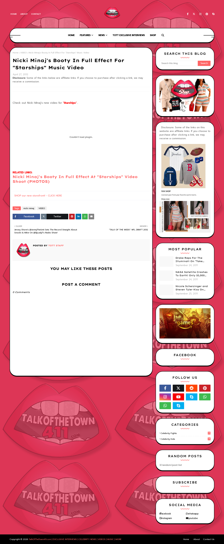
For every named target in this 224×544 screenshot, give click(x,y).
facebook (166, 513)
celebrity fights (186, 433)
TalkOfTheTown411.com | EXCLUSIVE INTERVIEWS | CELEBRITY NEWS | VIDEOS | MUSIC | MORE (75, 539)
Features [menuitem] (85, 35)
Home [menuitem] (71, 35)
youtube (193, 518)
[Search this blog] (178, 63)
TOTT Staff (55, 245)
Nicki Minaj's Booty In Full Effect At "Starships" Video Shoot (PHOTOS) (75, 179)
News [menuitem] (102, 35)
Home (13, 14)
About (24, 14)
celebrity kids (186, 439)
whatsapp (193, 513)
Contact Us (208, 539)
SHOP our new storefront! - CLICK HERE (38, 195)
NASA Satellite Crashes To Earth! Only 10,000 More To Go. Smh (192, 274)
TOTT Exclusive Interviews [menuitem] (129, 35)
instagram (166, 518)
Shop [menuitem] (153, 35)
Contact (36, 14)
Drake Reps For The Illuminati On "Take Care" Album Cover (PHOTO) (189, 259)
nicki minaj (28, 208)
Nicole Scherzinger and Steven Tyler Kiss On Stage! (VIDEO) (192, 288)
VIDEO (23, 52)
